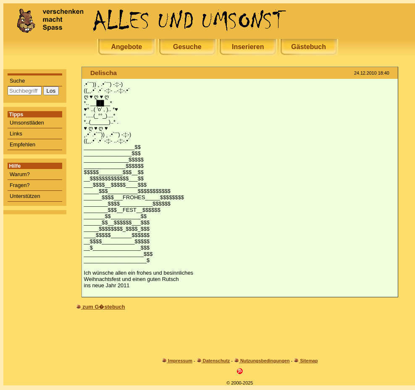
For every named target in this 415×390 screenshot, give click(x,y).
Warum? (20, 174)
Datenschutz (216, 360)
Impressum (180, 360)
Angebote (126, 46)
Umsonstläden (27, 123)
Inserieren (248, 46)
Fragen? (20, 185)
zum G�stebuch (103, 307)
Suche (17, 81)
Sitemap (309, 360)
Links (16, 133)
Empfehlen (22, 144)
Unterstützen (25, 196)
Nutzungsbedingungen (265, 360)
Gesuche (187, 46)
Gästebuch (308, 46)
